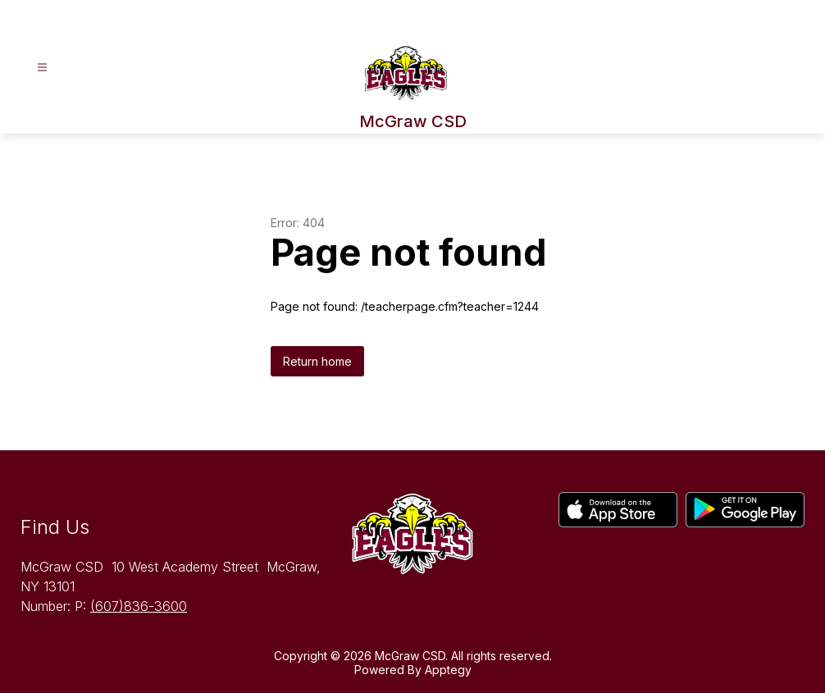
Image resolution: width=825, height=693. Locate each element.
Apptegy (448, 670)
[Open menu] (42, 67)
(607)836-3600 (138, 606)
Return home (317, 361)
